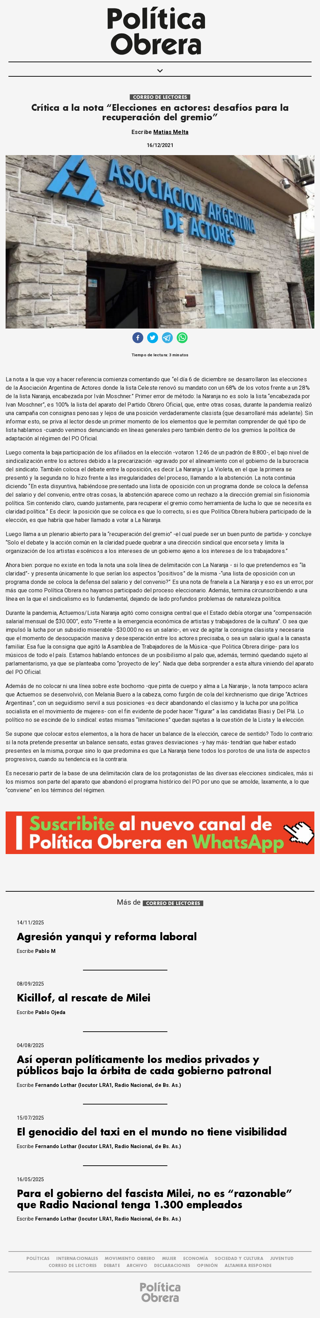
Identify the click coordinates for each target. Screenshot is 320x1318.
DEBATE (112, 1266)
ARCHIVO (137, 1266)
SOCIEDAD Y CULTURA (239, 1259)
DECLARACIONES (172, 1266)
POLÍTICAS (38, 1259)
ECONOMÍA (195, 1259)
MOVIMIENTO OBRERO (130, 1259)
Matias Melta (170, 132)
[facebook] (137, 338)
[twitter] (152, 338)
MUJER (169, 1259)
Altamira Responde (248, 1266)
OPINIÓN (207, 1266)
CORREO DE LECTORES (160, 97)
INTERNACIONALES (77, 1259)
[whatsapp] (182, 338)
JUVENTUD (282, 1259)
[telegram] (167, 338)
